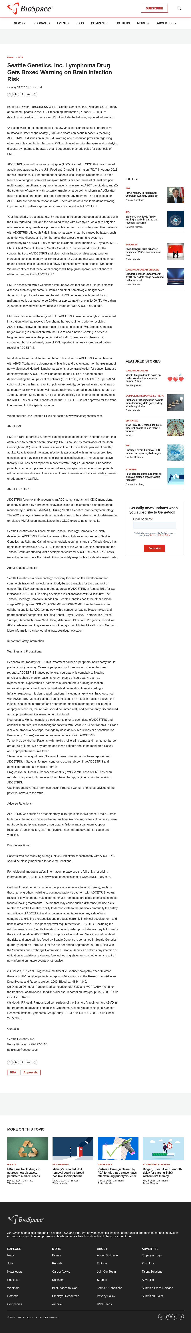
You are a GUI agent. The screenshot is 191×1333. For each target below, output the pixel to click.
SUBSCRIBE (154, 8)
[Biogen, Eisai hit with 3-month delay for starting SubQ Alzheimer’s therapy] (163, 1148)
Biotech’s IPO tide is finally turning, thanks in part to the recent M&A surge (141, 219)
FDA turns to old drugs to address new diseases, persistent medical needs (23, 1173)
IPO (128, 212)
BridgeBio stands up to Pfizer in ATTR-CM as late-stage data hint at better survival (145, 277)
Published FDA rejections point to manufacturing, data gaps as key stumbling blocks (144, 403)
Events (63, 23)
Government (61, 1164)
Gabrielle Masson (134, 227)
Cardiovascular (137, 370)
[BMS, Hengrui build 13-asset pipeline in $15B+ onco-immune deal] (175, 251)
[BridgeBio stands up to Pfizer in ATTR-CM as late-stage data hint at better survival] (175, 276)
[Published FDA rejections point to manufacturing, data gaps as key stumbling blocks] (175, 402)
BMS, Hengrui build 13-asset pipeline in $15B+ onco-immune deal (143, 252)
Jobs (80, 23)
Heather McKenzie (135, 457)
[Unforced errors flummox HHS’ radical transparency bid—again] (175, 452)
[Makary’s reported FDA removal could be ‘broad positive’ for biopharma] (73, 1148)
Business (132, 244)
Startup (131, 469)
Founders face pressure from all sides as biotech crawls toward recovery (144, 477)
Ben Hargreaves (133, 385)
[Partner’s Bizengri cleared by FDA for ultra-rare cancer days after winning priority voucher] (118, 1148)
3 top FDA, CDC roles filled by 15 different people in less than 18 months (144, 428)
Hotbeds (123, 23)
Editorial (132, 420)
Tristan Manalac (133, 259)
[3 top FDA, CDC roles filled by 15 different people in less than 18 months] (175, 427)
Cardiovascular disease (142, 269)
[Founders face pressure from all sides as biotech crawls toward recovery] (175, 476)
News (18, 23)
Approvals (30, 1072)
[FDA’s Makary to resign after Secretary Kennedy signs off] (175, 195)
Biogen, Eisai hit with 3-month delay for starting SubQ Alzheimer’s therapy (162, 1173)
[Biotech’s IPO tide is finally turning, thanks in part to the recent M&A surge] (175, 219)
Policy (11, 1164)
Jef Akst (129, 435)
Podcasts (41, 23)
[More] (24, 23)
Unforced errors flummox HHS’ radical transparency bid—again (143, 452)
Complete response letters (145, 395)
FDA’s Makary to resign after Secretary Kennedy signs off (142, 194)
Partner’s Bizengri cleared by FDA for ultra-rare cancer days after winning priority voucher (117, 1173)
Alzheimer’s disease (156, 1164)
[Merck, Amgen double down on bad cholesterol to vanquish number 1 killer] (175, 377)
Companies (99, 23)
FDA (20, 57)
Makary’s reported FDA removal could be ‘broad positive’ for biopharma (68, 1173)
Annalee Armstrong (135, 200)
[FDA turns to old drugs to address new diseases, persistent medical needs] (27, 1148)
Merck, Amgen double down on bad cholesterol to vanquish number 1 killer (143, 378)
